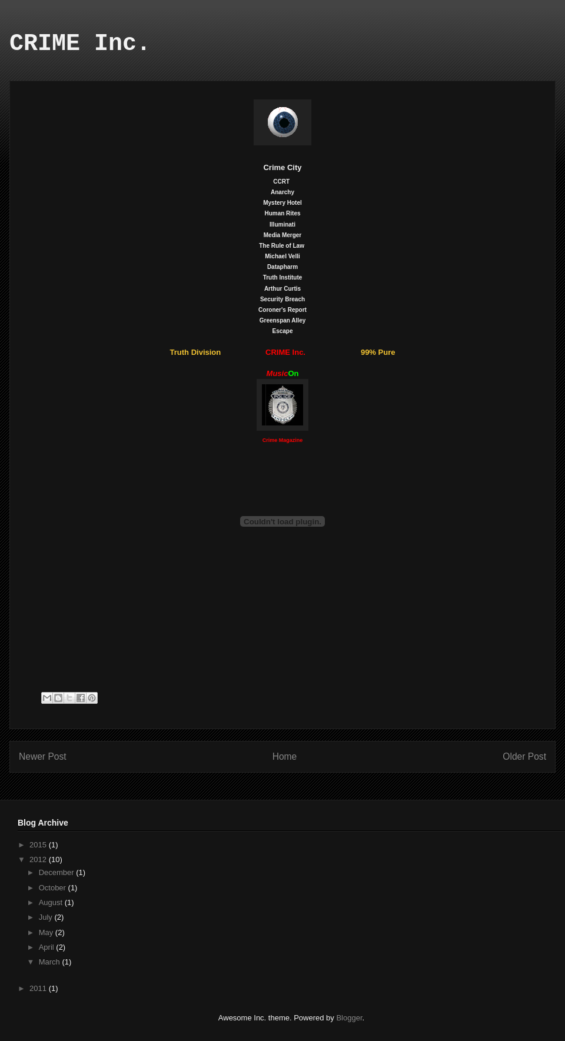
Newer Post (43, 756)
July (47, 917)
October (53, 887)
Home (284, 756)
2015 (39, 844)
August (52, 902)
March (50, 961)
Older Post (524, 756)
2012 (39, 859)
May (47, 932)
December (58, 872)
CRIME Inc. (80, 44)
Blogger (349, 1017)
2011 (39, 988)
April (47, 947)
